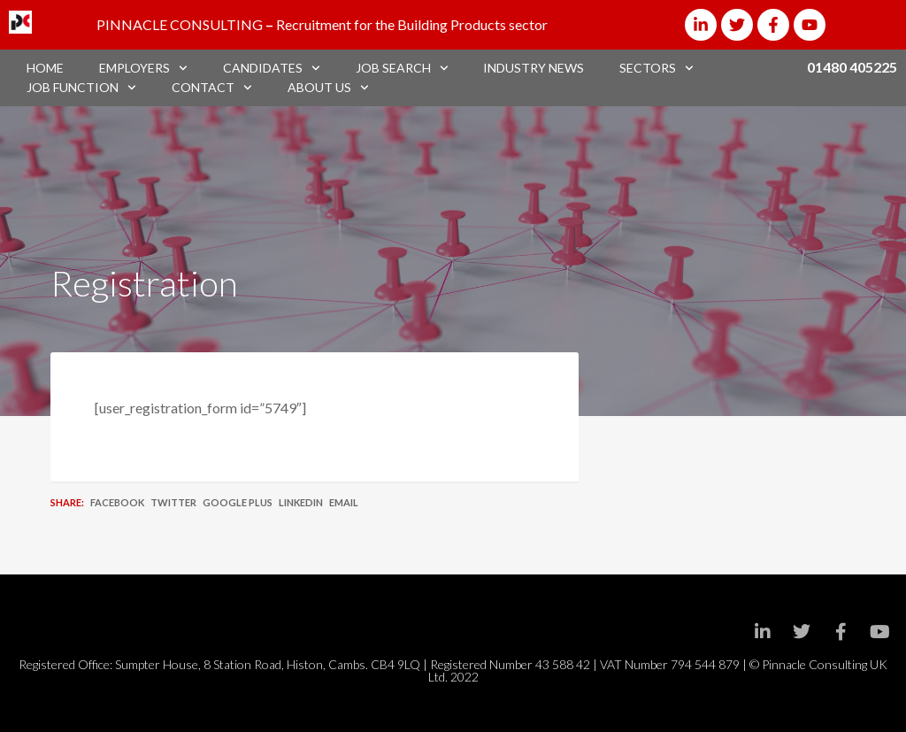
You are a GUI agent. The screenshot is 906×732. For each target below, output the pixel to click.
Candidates (271, 68)
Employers (143, 68)
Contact (212, 87)
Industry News (533, 67)
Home (45, 67)
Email (343, 502)
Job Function (81, 87)
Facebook (117, 502)
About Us (328, 87)
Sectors (656, 68)
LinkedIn (301, 502)
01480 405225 (852, 66)
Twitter (173, 502)
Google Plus (238, 502)
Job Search (402, 68)
